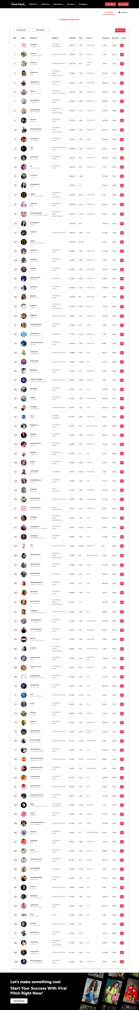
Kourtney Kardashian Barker (39, 215)
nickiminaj (33, 203)
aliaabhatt (34, 517)
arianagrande (35, 100)
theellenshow (35, 333)
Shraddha (33, 482)
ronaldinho (34, 611)
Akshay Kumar (34, 687)
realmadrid (34, 352)
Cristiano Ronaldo (36, 56)
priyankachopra (35, 443)
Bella (31, 843)
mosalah (33, 923)
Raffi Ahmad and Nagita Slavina (39, 529)
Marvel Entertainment (37, 640)
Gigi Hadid (33, 491)
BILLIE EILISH (35, 372)
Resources (58, 4)
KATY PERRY (34, 261)
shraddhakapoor (36, 480)
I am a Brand (110, 4)
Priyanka (33, 445)
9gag (32, 804)
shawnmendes (35, 564)
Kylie (31, 74)
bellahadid (34, 841)
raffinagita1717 (35, 527)
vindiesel (33, 434)
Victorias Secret (35, 509)
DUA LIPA (33, 400)
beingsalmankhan (36, 877)
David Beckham (35, 500)
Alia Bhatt (33, 519)
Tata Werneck (34, 934)
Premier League (35, 742)
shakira (32, 462)
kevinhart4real (35, 278)
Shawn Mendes (35, 566)
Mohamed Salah (35, 925)
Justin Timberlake (36, 631)
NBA (31, 547)
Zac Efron (33, 833)
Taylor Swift (34, 159)
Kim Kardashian (35, 112)
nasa (32, 416)
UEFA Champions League (38, 381)
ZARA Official (34, 916)
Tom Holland (34, 622)
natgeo (33, 194)
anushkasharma (35, 749)
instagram (34, 44)
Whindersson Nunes (37, 797)
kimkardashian (35, 110)
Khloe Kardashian (35, 131)
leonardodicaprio (36, 961)
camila (32, 659)
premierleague (35, 740)
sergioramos (34, 951)
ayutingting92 (35, 868)
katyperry (33, 259)
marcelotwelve (35, 786)
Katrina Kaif (34, 594)
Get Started (19, 1001)
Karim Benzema (35, 733)
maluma (33, 712)
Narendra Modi (35, 575)
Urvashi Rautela (35, 778)
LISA (31, 427)
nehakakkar (34, 536)
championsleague (36, 379)
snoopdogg (34, 471)
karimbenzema (35, 731)
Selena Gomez (35, 84)
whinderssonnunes (36, 795)
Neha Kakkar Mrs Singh (37, 538)
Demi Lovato (34, 298)
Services (70, 4)
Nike (31, 150)
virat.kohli (33, 175)
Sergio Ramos (34, 953)
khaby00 (33, 453)
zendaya (33, 268)
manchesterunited (36, 758)
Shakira (32, 464)
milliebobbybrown (36, 767)
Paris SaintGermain (36, 696)
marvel (32, 638)
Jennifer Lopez (35, 168)
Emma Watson (35, 603)
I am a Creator (123, 4)
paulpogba (34, 896)
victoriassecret (35, 507)
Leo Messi (33, 65)
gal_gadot (34, 388)
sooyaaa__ (34, 648)
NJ (31, 234)
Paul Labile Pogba (36, 898)
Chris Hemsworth (36, 861)
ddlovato (33, 296)
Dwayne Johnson (36, 93)
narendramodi (35, 573)
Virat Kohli (33, 177)
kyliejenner (34, 72)
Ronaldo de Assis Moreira (38, 613)
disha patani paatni (36, 907)
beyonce (33, 119)
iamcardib (33, 287)
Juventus (33, 888)
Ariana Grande (34, 102)
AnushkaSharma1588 (37, 751)
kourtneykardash (36, 213)
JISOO (32, 650)
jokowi (32, 850)
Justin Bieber (34, 140)
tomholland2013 (36, 620)
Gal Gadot (33, 390)
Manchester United (36, 760)
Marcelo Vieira (34, 788)
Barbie (32, 205)
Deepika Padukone (36, 584)
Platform (33, 4)
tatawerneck (34, 932)
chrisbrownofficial (36, 343)
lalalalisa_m (34, 425)
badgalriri (33, 305)
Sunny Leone (34, 944)
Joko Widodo (34, 852)
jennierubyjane (35, 554)
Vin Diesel (33, 436)
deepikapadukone (36, 582)
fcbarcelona (34, 361)
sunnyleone (34, 942)
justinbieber (34, 138)
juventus (33, 886)
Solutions (45, 4)
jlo (31, 166)
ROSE (32, 669)
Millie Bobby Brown (36, 769)
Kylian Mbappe (35, 409)
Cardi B (32, 289)
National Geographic (37, 196)
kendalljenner (35, 184)
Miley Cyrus (34, 252)
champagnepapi (36, 324)
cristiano (33, 54)
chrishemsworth (36, 859)
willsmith (33, 722)
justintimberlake (36, 629)
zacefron (33, 831)
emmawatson (35, 601)
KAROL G (33, 815)
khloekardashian (36, 129)
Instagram (33, 46)
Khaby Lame (34, 455)
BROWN (33, 345)
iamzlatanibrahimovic (37, 822)
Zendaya (33, 270)
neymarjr (33, 232)
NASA (32, 418)
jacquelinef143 (35, 676)
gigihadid (33, 489)
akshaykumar (35, 685)
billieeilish (33, 370)
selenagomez (35, 82)
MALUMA (33, 714)
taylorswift (34, 157)
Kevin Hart (33, 280)
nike (31, 148)
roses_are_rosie (36, 667)
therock (33, 91)
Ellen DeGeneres (35, 335)
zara (31, 914)
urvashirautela (35, 776)
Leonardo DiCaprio (36, 963)
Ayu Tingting (34, 870)
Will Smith (33, 724)
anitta (32, 703)
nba (31, 545)
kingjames (34, 315)
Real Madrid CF (35, 354)
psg (31, 694)
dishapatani (34, 905)
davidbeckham (35, 498)
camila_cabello (35, 657)
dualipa (33, 398)
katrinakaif (34, 592)
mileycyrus (34, 250)
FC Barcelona (34, 363)
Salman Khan (34, 879)
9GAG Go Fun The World (38, 806)
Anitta (32, 705)
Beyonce (33, 121)
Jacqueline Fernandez (37, 678)
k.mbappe (33, 407)
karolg (32, 813)
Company (83, 4)
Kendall (32, 186)
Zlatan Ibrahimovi (35, 824)
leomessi (33, 63)
